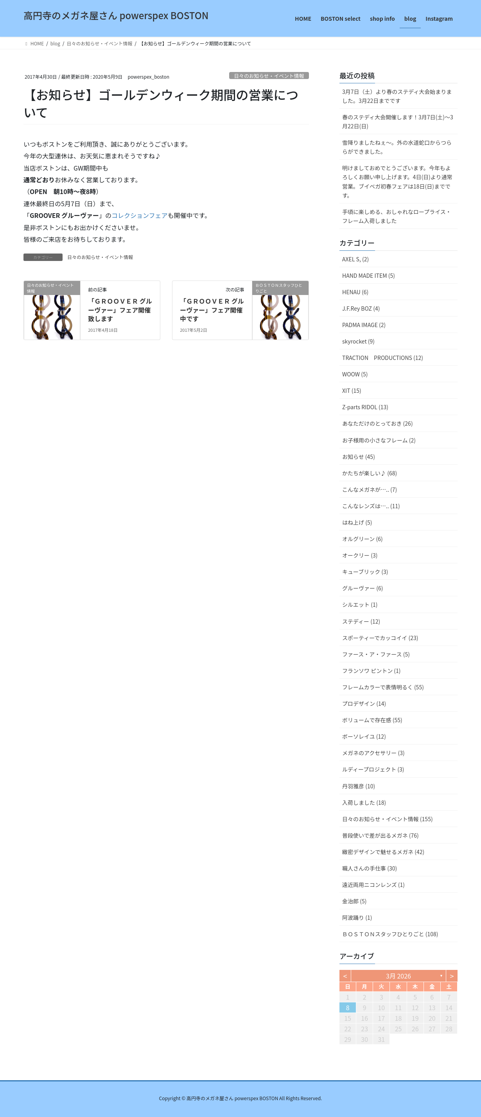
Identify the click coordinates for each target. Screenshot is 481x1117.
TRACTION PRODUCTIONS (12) (382, 358)
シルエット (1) (359, 604)
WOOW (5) (355, 374)
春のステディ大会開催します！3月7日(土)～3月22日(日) (397, 121)
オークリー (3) (359, 555)
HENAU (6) (355, 292)
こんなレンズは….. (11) (371, 506)
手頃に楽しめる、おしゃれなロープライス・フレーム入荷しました (396, 216)
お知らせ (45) (358, 456)
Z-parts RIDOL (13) (365, 407)
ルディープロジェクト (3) (373, 769)
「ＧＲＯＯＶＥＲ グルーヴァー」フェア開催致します (120, 309)
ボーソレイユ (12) (364, 736)
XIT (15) (351, 390)
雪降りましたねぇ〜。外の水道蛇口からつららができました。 (397, 147)
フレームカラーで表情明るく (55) (383, 687)
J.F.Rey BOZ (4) (361, 308)
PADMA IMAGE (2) (364, 325)
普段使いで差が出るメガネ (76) (380, 835)
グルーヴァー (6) (362, 588)
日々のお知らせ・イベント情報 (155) (387, 819)
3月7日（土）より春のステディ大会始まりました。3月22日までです (397, 96)
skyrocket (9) (358, 341)
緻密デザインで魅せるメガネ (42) (383, 852)
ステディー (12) (361, 621)
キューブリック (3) (365, 572)
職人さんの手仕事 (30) (369, 868)
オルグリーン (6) (362, 539)
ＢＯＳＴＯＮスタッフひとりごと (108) (390, 934)
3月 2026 (398, 975)
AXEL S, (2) (355, 259)
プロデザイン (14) (364, 703)
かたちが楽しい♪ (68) (369, 473)
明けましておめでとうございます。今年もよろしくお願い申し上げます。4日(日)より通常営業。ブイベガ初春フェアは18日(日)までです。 (397, 181)
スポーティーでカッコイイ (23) (380, 638)
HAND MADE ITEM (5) (368, 275)
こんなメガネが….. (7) (369, 489)
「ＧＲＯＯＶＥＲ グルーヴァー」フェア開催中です (212, 309)
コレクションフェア (139, 215)
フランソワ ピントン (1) (371, 671)
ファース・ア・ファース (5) (376, 654)
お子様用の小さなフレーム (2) (379, 440)
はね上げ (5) (357, 522)
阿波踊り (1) (357, 917)
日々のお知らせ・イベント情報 (269, 75)
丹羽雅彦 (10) (358, 786)
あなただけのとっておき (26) (377, 423)
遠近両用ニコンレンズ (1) (373, 885)
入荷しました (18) (364, 802)
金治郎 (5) (354, 901)
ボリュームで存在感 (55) (372, 720)
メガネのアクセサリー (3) (373, 753)
